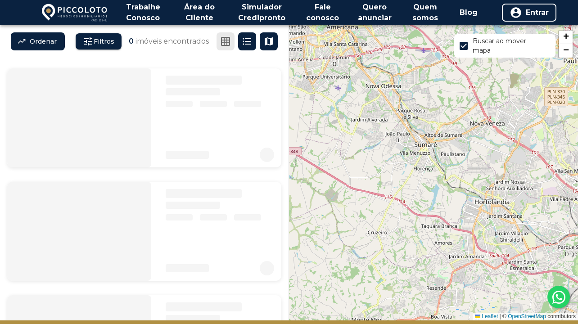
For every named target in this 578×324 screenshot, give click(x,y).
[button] (566, 37)
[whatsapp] (558, 297)
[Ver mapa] (269, 41)
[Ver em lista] (247, 41)
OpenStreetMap (527, 316)
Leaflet (486, 316)
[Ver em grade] (226, 41)
